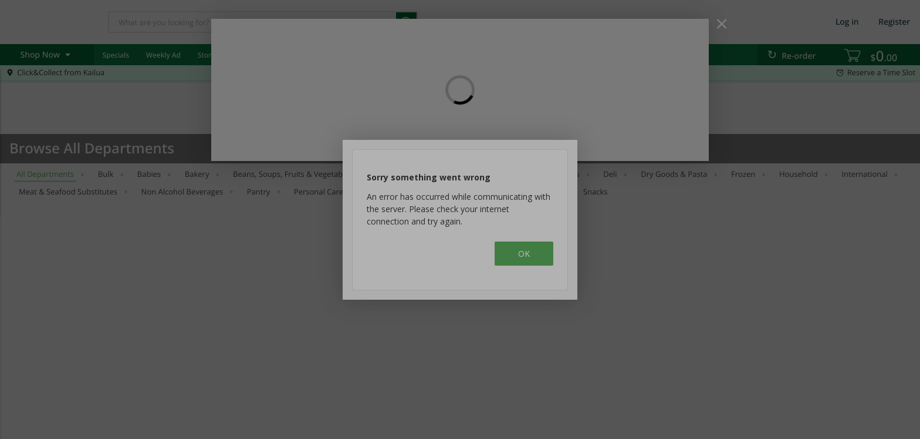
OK (524, 253)
